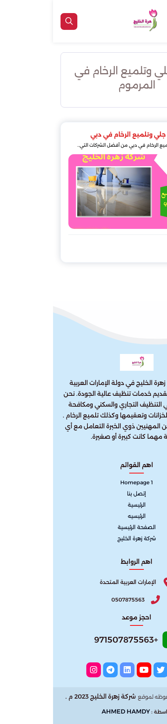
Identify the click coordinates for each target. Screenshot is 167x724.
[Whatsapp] (84, 642)
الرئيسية (84, 504)
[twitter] (107, 669)
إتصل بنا (83, 493)
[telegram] (57, 669)
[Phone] (84, 599)
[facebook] (124, 669)
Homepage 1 (83, 482)
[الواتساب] (156, 711)
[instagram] (40, 669)
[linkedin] (74, 669)
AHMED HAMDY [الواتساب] (73, 711)
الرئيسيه (84, 516)
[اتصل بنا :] (156, 695)
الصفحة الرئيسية (84, 527)
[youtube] (91, 669)
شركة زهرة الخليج (83, 538)
